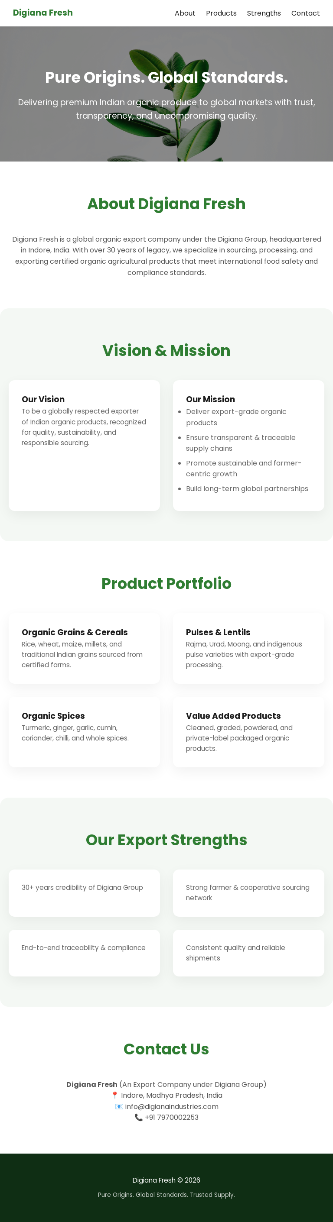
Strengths (264, 13)
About (185, 13)
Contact (305, 13)
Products (221, 13)
